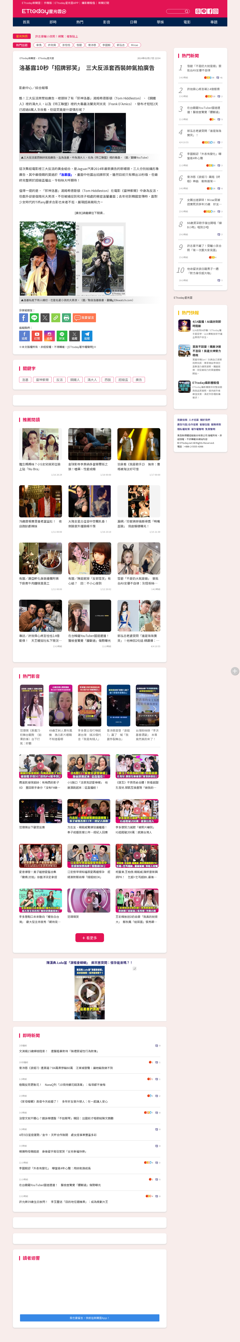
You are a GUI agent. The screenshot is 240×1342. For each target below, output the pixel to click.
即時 (53, 21)
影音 (106, 21)
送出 (187, 11)
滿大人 (92, 379)
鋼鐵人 (75, 379)
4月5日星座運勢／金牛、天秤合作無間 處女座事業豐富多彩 (58, 1135)
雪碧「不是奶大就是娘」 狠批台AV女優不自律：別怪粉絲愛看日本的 (138, 583)
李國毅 (106, 45)
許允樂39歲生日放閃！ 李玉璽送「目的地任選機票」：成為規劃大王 (63, 1202)
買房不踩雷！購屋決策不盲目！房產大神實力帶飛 (206, 350)
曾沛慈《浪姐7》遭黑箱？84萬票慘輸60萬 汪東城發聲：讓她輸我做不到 (66, 1068)
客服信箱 (205, 424)
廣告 (139, 379)
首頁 (26, 21)
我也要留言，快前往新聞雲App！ (90, 1318)
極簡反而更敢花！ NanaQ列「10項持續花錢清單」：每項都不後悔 (62, 1084)
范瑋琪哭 (73, 916)
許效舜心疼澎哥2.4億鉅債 (203, 89)
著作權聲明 (197, 429)
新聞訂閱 (103, 3)
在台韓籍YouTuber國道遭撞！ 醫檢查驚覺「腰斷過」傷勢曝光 (60, 1185)
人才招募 (194, 420)
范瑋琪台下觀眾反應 (32, 827)
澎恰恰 (66, 45)
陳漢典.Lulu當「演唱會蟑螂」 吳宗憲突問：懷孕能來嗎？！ (89, 962)
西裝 (108, 379)
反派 (59, 379)
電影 (187, 21)
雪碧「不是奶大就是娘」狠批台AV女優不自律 (204, 68)
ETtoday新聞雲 (31, 3)
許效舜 (52, 45)
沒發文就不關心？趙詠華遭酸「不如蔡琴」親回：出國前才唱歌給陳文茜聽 (66, 1118)
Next (154, 709)
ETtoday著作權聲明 (80, 347)
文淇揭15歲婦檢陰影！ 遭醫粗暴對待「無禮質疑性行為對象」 (59, 1051)
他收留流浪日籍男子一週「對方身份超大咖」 (203, 271)
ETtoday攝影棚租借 (205, 382)
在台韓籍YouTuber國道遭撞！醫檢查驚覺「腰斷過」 (204, 110)
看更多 (91, 937)
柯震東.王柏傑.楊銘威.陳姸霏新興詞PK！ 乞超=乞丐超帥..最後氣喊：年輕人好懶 (137, 877)
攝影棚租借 (88, 3)
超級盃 (123, 379)
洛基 (25, 379)
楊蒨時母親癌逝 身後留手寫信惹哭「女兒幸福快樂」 (53, 1151)
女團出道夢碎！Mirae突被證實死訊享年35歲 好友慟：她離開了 (203, 202)
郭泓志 (121, 45)
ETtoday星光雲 (44, 12)
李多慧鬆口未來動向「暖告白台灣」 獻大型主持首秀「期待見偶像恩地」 (40, 921)
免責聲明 (210, 429)
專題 (213, 21)
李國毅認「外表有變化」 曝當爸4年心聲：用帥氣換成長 (55, 1168)
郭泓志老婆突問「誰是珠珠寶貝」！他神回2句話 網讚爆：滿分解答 (138, 640)
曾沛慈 (92, 45)
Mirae (134, 45)
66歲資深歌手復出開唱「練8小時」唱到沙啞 (204, 225)
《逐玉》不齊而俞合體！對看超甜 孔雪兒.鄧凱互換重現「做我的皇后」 (138, 787)
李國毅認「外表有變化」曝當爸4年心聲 (204, 156)
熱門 (79, 21)
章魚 (39, 45)
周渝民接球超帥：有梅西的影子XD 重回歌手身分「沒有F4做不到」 (39, 787)
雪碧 (79, 45)
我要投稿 (182, 420)
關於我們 (205, 420)
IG (215, 11)
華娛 (160, 21)
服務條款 (216, 424)
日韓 (133, 21)
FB (209, 11)
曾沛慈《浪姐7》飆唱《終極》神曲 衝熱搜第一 (203, 179)
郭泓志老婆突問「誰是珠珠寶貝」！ (204, 133)
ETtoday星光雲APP (66, 3)
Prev (25, 709)
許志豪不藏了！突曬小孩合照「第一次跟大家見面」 (204, 248)
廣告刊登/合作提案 (187, 424)
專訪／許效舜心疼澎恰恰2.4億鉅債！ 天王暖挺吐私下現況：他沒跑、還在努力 (40, 640)
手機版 (48, 3)
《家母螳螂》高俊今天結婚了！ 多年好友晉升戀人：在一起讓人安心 (63, 1101)
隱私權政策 (183, 429)
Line (204, 11)
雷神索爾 (42, 379)
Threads (198, 11)
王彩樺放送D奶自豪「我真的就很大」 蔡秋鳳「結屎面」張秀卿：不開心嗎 (137, 921)
